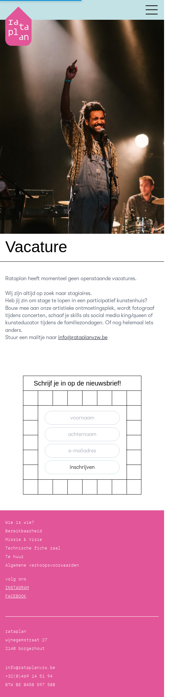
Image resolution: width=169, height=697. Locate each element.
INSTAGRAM (17, 587)
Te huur (14, 556)
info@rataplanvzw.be (83, 337)
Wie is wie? (19, 522)
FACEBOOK (15, 596)
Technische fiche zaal (32, 548)
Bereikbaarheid (23, 531)
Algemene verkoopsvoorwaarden (42, 565)
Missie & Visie (23, 539)
